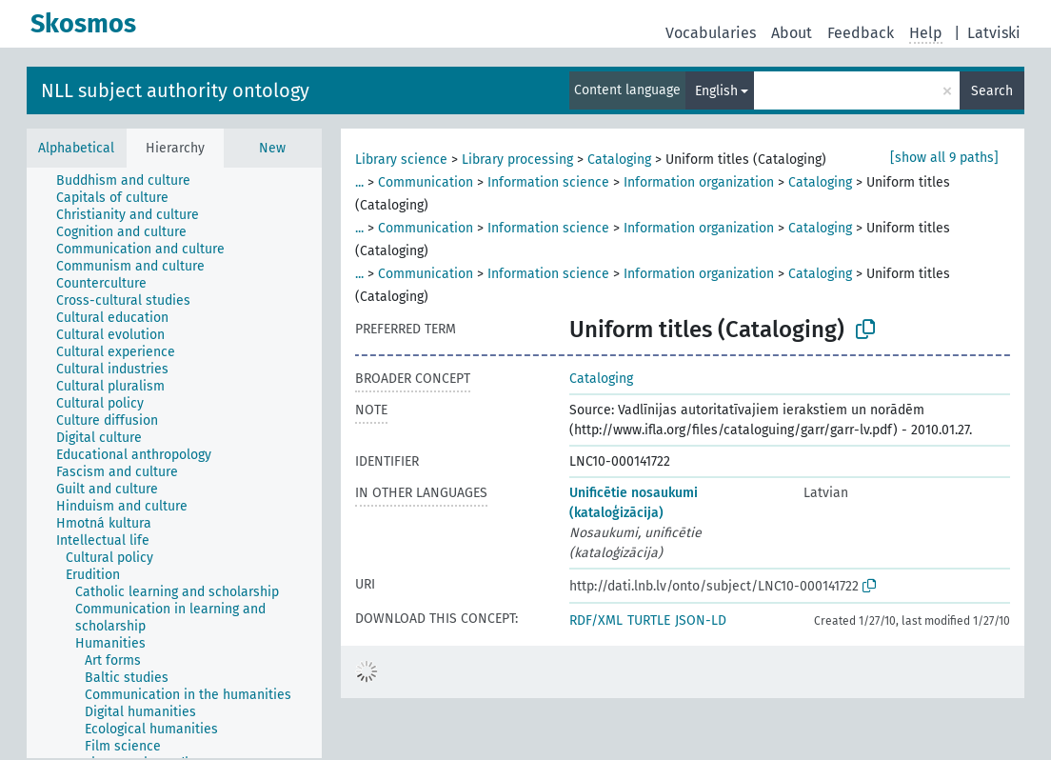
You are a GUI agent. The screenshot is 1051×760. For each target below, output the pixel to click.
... (359, 182)
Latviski (994, 33)
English (716, 91)
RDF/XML (596, 620)
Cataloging (619, 159)
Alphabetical (76, 148)
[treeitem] (131, 181)
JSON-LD (700, 620)
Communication (425, 182)
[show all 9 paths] (944, 158)
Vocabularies (710, 33)
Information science (548, 182)
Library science (401, 159)
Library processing (517, 159)
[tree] (174, 463)
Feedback (860, 33)
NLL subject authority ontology (175, 90)
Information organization (699, 182)
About (791, 33)
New (272, 148)
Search (992, 91)
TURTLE (648, 620)
